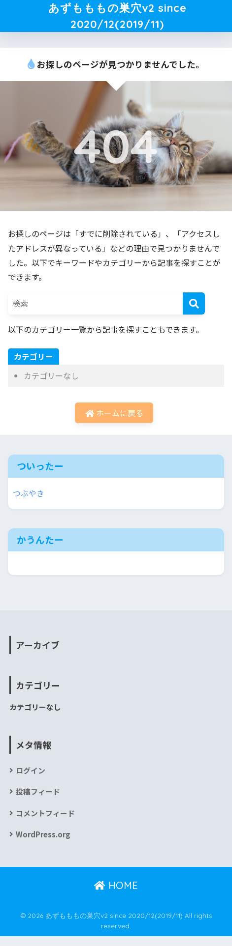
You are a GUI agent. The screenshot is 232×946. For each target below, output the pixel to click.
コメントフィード (45, 822)
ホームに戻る (114, 422)
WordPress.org (43, 843)
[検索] (194, 313)
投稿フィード (38, 801)
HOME (116, 895)
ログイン (30, 780)
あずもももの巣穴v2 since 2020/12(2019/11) (117, 20)
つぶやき (28, 502)
